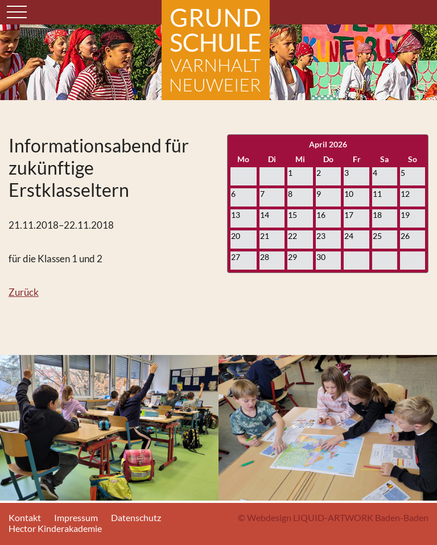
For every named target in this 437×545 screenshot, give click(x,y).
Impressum (76, 517)
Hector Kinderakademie (55, 528)
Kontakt (25, 517)
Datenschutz (136, 517)
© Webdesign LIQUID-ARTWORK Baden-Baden (333, 517)
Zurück (24, 292)
